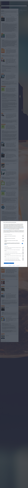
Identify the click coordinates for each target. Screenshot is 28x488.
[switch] (23, 238)
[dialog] (14, 244)
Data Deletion (10, 265)
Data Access (14, 265)
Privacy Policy (17, 265)
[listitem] (14, 234)
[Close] (26, 222)
